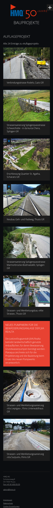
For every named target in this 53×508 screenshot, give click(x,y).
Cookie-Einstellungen (11, 506)
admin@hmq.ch (9, 489)
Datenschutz (8, 503)
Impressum (7, 500)
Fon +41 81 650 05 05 (11, 484)
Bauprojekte (26, 22)
